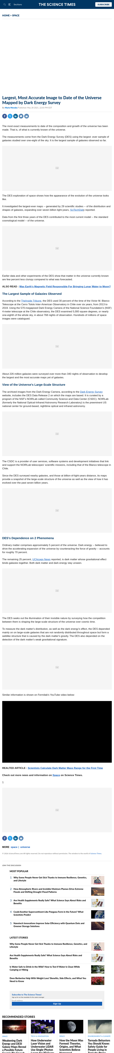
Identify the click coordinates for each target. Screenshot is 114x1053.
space (14, 847)
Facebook (4, 116)
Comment (21, 116)
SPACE (15, 15)
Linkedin (15, 116)
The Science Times (57, 4)
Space (56, 775)
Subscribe (104, 4)
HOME (6, 15)
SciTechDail (76, 210)
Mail (26, 116)
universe (25, 847)
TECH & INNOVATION (40, 1036)
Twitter (10, 116)
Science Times (95, 853)
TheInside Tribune (31, 300)
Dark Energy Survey (91, 391)
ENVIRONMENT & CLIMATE (99, 1036)
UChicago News (41, 559)
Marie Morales (11, 107)
